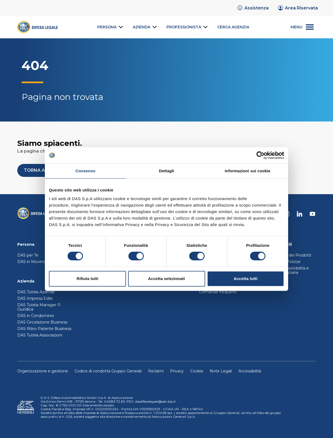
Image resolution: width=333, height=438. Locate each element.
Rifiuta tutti (87, 278)
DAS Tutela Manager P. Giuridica (39, 307)
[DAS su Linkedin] (299, 214)
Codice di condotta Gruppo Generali (108, 371)
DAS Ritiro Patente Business (44, 328)
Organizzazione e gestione (42, 371)
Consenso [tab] (85, 171)
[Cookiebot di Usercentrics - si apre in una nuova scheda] (260, 155)
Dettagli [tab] (166, 171)
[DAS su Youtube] (312, 214)
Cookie (196, 371)
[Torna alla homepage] (36, 214)
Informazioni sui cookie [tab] (248, 171)
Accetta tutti (246, 278)
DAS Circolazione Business (42, 322)
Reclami (156, 371)
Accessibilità (249, 371)
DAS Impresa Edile (35, 298)
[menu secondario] (302, 27)
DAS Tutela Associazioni (39, 335)
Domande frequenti (218, 292)
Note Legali (221, 371)
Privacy (177, 371)
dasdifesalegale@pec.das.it (155, 401)
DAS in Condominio (35, 316)
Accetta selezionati (166, 278)
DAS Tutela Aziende (36, 292)
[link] (253, 7)
